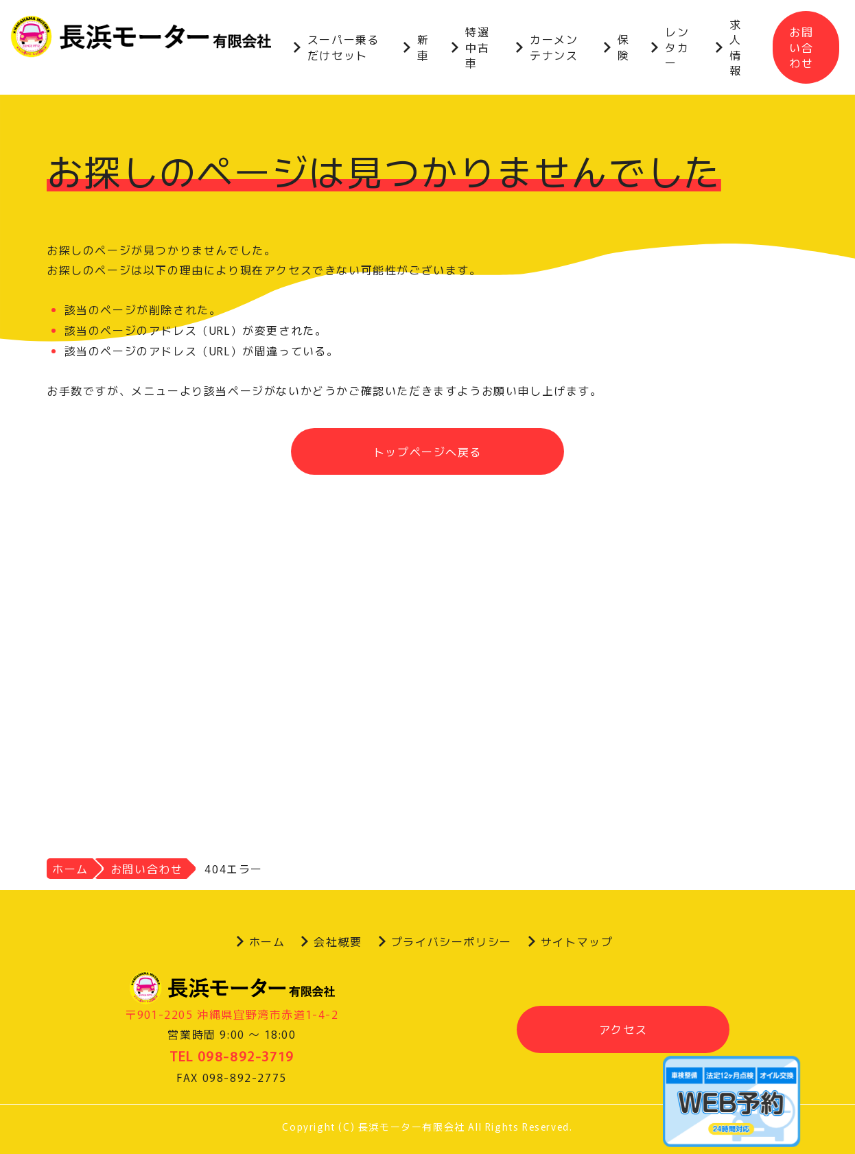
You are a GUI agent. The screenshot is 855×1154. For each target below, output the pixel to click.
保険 (624, 46)
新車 (423, 46)
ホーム (267, 941)
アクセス (623, 1029)
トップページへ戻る (427, 451)
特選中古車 (477, 47)
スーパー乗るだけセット (343, 46)
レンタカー (677, 47)
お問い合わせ (801, 47)
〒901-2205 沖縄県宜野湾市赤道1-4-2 (231, 1014)
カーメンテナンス (554, 46)
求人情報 (735, 47)
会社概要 (338, 941)
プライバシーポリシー (451, 941)
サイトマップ (577, 941)
